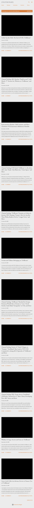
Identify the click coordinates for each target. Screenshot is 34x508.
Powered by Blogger (17, 504)
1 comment (8, 95)
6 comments (8, 365)
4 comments (8, 231)
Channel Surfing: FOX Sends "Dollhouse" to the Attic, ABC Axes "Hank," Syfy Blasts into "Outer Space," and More (16, 170)
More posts (30, 500)
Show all (29, 11)
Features (22, 5)
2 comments (8, 410)
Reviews (8, 5)
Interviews (15, 5)
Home (2, 5)
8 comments (8, 50)
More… (28, 5)
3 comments (8, 139)
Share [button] (2, 50)
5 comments (8, 495)
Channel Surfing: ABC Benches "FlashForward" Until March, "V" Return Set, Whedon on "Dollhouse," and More (16, 81)
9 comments (8, 452)
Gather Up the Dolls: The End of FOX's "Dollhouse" (16, 38)
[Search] (29, 2)
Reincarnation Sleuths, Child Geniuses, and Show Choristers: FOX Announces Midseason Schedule (15, 125)
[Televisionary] (7, 2)
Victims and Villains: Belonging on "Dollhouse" (14, 260)
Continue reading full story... (25, 50)
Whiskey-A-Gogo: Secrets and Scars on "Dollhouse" (15, 440)
